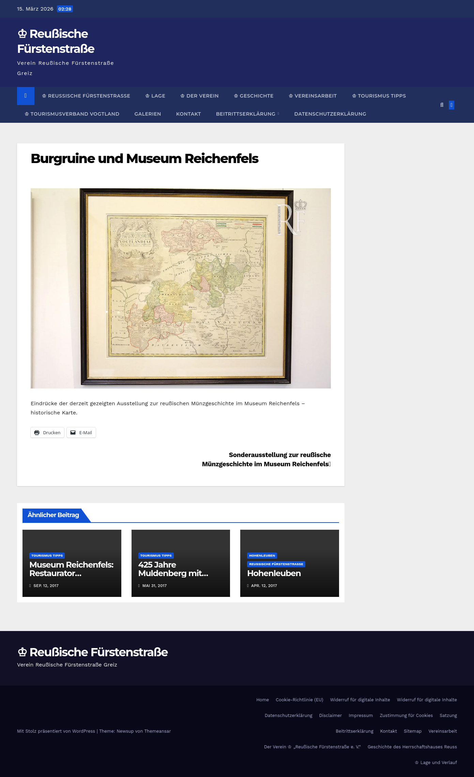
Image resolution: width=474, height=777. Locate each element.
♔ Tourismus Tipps (379, 96)
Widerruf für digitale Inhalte (360, 699)
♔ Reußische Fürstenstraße (86, 96)
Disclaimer (330, 715)
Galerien (147, 114)
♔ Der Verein (199, 96)
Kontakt (188, 114)
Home (262, 699)
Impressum (361, 715)
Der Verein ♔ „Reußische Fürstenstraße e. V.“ (312, 746)
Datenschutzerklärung (330, 114)
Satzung (448, 715)
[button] (441, 105)
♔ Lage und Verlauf (436, 762)
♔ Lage (155, 96)
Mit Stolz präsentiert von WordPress (57, 731)
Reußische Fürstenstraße (276, 564)
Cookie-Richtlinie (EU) (299, 699)
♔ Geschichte (254, 96)
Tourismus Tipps (47, 555)
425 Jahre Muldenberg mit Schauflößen (170, 573)
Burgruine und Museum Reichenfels (144, 158)
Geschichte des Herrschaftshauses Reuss (412, 746)
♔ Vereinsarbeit (313, 96)
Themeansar (157, 731)
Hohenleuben (262, 555)
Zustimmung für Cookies (406, 715)
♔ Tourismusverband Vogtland (72, 114)
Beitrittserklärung (246, 114)
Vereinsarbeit (443, 731)
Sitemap (413, 731)
